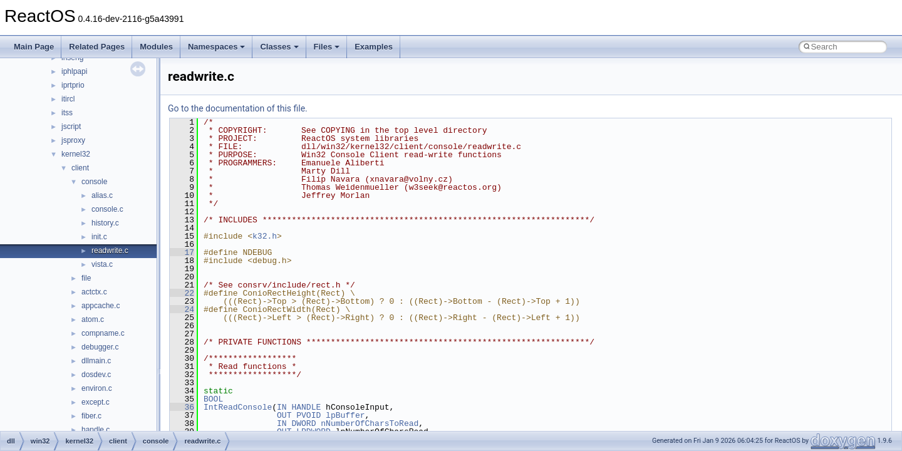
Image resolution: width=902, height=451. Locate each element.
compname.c (103, 333)
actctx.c (94, 292)
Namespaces (217, 46)
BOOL (213, 399)
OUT (284, 415)
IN (282, 407)
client (80, 167)
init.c (99, 236)
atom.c (92, 319)
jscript (71, 126)
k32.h (264, 236)
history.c (105, 223)
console (94, 181)
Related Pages (97, 46)
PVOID (308, 415)
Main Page (34, 46)
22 (182, 293)
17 (182, 252)
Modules (156, 46)
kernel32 (75, 154)
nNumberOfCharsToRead (369, 423)
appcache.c (100, 305)
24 (182, 309)
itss (67, 112)
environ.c (96, 388)
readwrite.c (109, 250)
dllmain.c (96, 360)
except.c (95, 402)
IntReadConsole (238, 407)
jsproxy (73, 140)
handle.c (95, 429)
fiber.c (91, 416)
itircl (68, 99)
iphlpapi (74, 71)
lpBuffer (345, 415)
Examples (374, 46)
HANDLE (306, 407)
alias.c (102, 195)
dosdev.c (96, 374)
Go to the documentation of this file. (238, 108)
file (86, 278)
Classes (279, 46)
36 (182, 407)
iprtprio (73, 85)
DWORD (303, 423)
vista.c (102, 264)
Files (327, 46)
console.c (107, 209)
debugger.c (99, 347)
